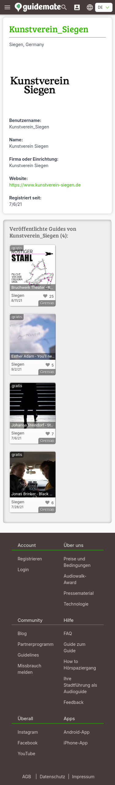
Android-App (77, 732)
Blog (22, 633)
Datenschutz (52, 776)
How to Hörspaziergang (80, 664)
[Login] (77, 7)
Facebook (28, 742)
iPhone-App (76, 742)
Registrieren (30, 558)
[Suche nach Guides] (64, 7)
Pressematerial (79, 593)
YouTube (26, 753)
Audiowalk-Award (75, 579)
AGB (26, 776)
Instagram (28, 732)
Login (23, 569)
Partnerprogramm (36, 644)
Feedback (74, 702)
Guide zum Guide (75, 647)
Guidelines (28, 654)
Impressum (83, 776)
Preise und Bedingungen (77, 562)
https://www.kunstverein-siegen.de (45, 184)
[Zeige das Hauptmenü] (7, 7)
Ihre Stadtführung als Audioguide (80, 685)
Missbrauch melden (29, 669)
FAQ (68, 633)
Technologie (76, 603)
